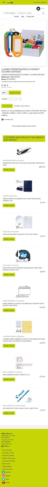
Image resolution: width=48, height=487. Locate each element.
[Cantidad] (3, 93)
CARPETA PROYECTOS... (10, 196)
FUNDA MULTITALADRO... (11, 232)
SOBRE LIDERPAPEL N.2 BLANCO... (14, 301)
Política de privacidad (8, 455)
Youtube (5, 483)
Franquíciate (30, 16)
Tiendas (16, 16)
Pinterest (20, 98)
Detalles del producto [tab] (22, 106)
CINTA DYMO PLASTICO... (11, 265)
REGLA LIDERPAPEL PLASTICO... (13, 372)
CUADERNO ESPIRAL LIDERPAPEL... (14, 336)
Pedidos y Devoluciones (8, 458)
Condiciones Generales (8, 461)
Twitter (5, 479)
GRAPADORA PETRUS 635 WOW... (13, 160)
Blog (22, 16)
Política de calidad (7, 469)
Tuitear (15, 98)
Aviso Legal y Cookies (8, 453)
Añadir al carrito (15, 93)
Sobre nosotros (6, 464)
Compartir (10, 98)
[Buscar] (31, 13)
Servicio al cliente (7, 450)
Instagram (6, 475)
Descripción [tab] (7, 106)
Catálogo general (7, 466)
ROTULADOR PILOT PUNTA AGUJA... (14, 406)
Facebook (6, 472)
